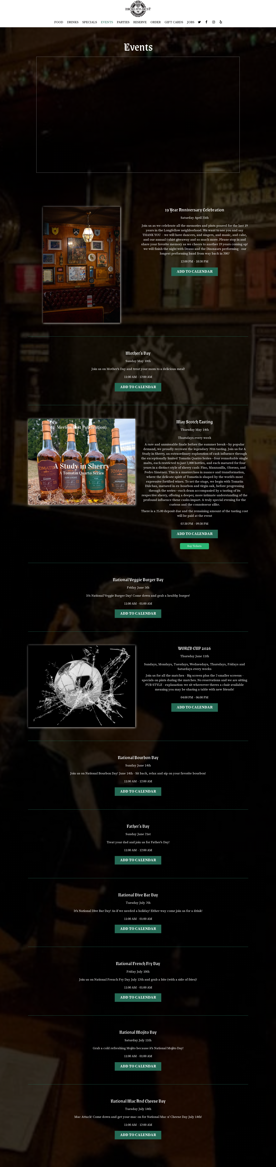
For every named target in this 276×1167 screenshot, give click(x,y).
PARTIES (123, 22)
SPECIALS (89, 22)
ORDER (155, 22)
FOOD (58, 22)
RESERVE (140, 22)
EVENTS (107, 22)
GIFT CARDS (174, 22)
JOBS (190, 22)
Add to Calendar (195, 271)
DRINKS (72, 22)
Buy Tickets (194, 546)
